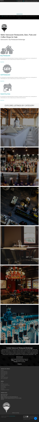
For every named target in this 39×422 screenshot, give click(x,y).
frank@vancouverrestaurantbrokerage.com (21, 359)
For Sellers (3, 387)
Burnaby (2, 376)
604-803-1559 (20, 356)
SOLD (24, 16)
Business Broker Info (33, 16)
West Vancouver (4, 378)
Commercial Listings (5, 389)
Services (27, 16)
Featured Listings (19, 16)
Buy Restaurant (5, 55)
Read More (2, 81)
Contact (19, 18)
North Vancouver (4, 377)
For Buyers (3, 386)
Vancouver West (4, 372)
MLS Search (6, 16)
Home (2, 16)
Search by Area (5, 94)
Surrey (2, 370)
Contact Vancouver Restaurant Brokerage (19, 348)
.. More (35, 354)
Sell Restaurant (5, 75)
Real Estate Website (12, 416)
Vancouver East (4, 371)
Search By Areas (12, 16)
